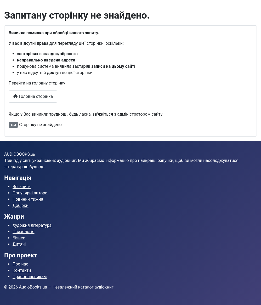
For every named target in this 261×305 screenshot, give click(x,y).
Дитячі (19, 244)
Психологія (24, 231)
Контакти (22, 270)
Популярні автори (30, 192)
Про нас (20, 264)
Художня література (32, 225)
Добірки (21, 205)
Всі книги (22, 186)
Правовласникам (30, 276)
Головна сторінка (33, 96)
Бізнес (19, 237)
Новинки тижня (28, 199)
